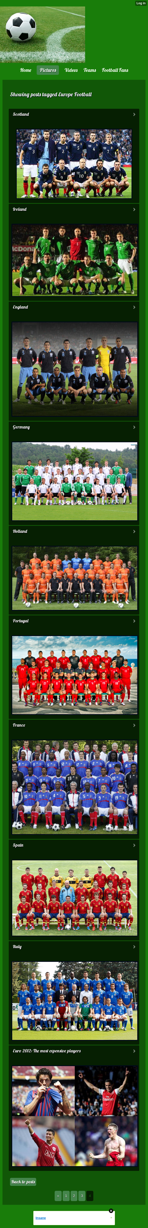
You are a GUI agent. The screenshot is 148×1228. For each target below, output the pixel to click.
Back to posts (23, 1182)
